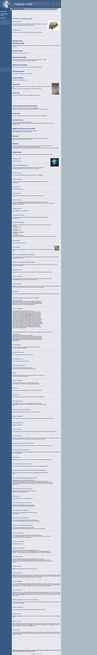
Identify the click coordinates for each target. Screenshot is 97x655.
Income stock (16, 113)
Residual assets (16, 152)
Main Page (4, 11)
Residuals (15, 143)
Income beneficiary (17, 77)
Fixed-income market (18, 71)
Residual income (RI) (18, 43)
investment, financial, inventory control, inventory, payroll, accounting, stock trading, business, (6, 69)
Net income (15, 136)
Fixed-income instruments (19, 65)
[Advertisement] (6, 44)
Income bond (16, 84)
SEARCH (3, 18)
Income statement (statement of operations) (24, 106)
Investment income (17, 120)
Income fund (16, 93)
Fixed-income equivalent (19, 57)
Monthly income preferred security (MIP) (23, 128)
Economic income (17, 50)
